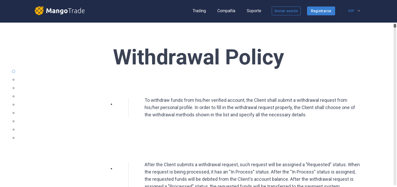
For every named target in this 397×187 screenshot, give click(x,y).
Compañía (226, 10)
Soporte (254, 10)
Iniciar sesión (286, 11)
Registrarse (321, 11)
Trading (199, 10)
